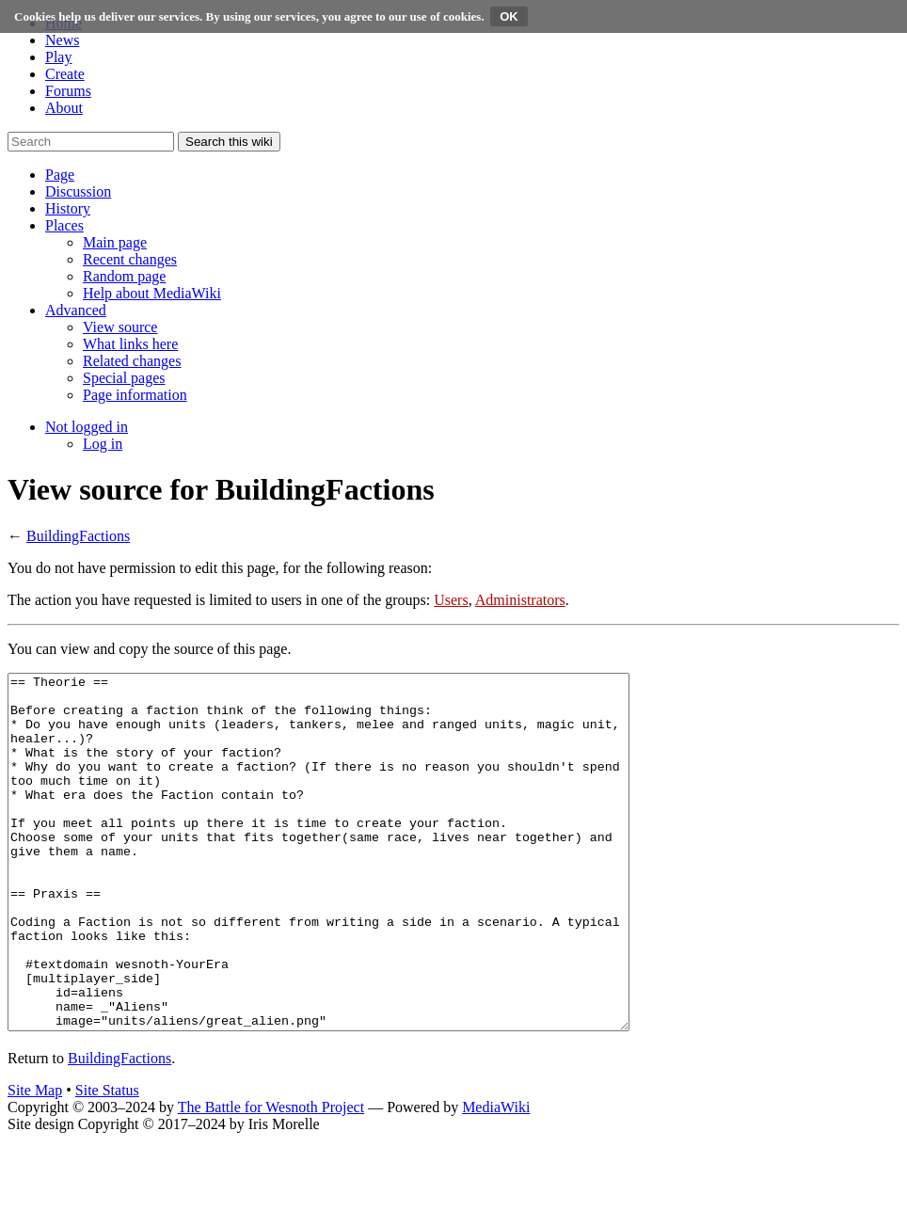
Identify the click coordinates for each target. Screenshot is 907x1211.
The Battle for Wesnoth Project (271, 1178)
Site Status (107, 1161)
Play (58, 57)
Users (451, 600)
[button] (59, 175)
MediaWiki (496, 1178)
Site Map (35, 1161)
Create (65, 74)
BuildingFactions (78, 536)
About (64, 108)
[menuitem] (115, 242)
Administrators (520, 600)
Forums (68, 91)
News (62, 40)
